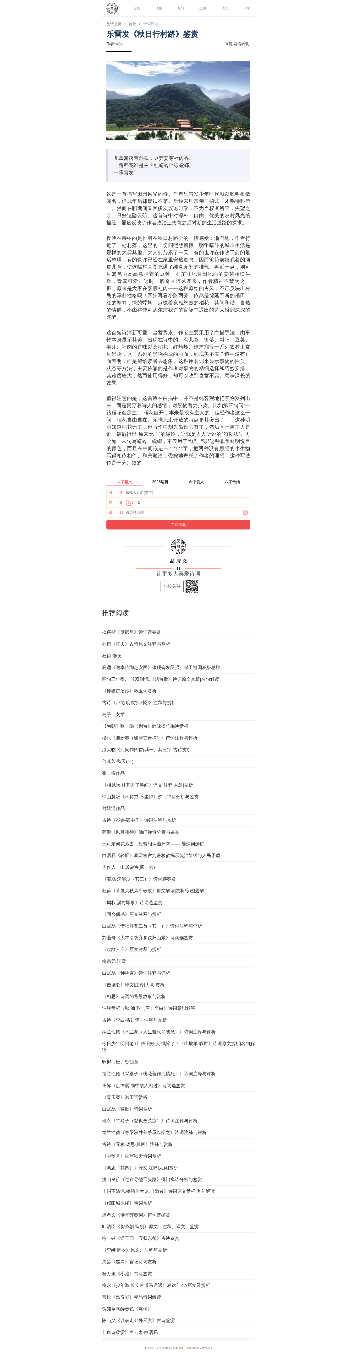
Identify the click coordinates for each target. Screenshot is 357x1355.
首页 (136, 8)
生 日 (116, 513)
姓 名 (116, 493)
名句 (180, 8)
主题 (202, 8)
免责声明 (162, 1348)
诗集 (158, 8)
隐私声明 (178, 1348)
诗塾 (246, 8)
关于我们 (146, 1348)
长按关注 (172, 586)
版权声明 (195, 1348)
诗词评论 (155, 24)
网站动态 (211, 1348)
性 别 (116, 503)
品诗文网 (115, 24)
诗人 (224, 8)
